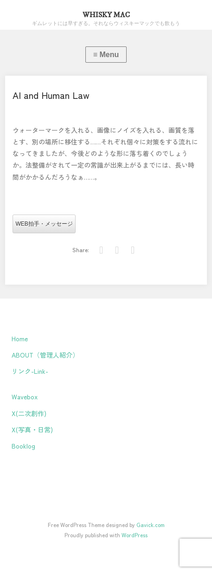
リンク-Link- (30, 371)
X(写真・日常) (32, 429)
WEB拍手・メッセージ (43, 224)
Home (20, 338)
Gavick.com (150, 524)
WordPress (135, 535)
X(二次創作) (29, 413)
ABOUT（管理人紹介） (45, 354)
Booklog (23, 445)
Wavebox (25, 396)
